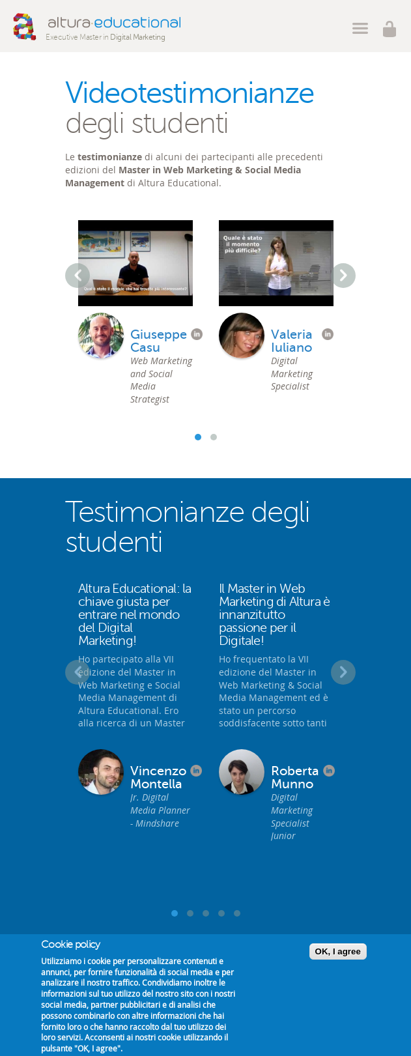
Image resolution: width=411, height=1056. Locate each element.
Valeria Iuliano (292, 341)
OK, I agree (338, 951)
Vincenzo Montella (158, 778)
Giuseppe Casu (158, 341)
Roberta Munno (295, 778)
